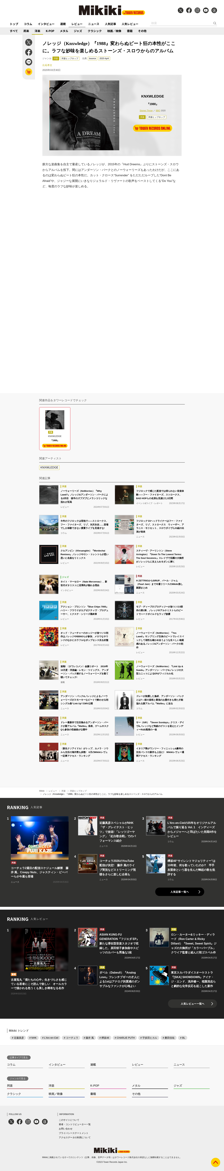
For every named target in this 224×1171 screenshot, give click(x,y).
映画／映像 (114, 31)
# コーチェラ (71, 1037)
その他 (142, 31)
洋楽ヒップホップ (69, 58)
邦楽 (26, 31)
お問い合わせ (65, 1129)
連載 (63, 24)
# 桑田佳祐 (169, 1037)
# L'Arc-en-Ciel (50, 1037)
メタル (64, 31)
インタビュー (46, 24)
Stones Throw (146, 110)
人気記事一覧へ (179, 892)
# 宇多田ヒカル (148, 1037)
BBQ (158, 110)
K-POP (50, 31)
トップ (14, 24)
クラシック (95, 31)
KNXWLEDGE (49, 467)
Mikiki (41, 791)
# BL (182, 1037)
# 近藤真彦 (18, 1037)
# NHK (33, 1037)
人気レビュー (130, 24)
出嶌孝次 (47, 65)
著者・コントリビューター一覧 (75, 1124)
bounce (92, 58)
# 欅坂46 (104, 1037)
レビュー (77, 24)
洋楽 (37, 31)
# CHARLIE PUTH (125, 1037)
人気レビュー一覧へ (192, 1003)
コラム (28, 24)
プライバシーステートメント (73, 1133)
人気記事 (110, 24)
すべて (14, 31)
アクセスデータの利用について (75, 1137)
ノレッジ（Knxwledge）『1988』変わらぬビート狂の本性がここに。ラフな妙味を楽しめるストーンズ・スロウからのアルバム (103, 794)
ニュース (93, 24)
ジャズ (78, 31)
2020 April (104, 58)
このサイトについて (69, 1120)
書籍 (129, 31)
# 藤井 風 (89, 1037)
